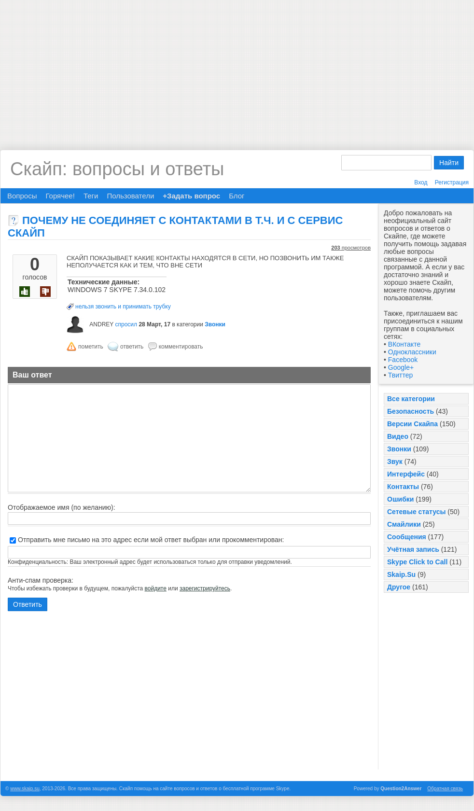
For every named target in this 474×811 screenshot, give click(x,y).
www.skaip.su (25, 788)
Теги (91, 196)
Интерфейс (406, 474)
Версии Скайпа (412, 424)
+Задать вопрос (191, 196)
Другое (398, 587)
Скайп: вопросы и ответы (117, 169)
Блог (236, 196)
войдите (156, 588)
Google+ (401, 367)
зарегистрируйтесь (205, 588)
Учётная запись (413, 549)
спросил (126, 324)
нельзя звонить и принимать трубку (123, 306)
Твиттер (400, 375)
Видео (397, 436)
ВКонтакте (404, 344)
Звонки (399, 449)
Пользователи (130, 196)
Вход (420, 182)
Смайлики (404, 524)
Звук (395, 461)
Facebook (403, 360)
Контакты (403, 486)
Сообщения (406, 537)
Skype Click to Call (417, 562)
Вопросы (22, 196)
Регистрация (452, 182)
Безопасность (410, 411)
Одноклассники (412, 352)
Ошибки (400, 499)
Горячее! (59, 196)
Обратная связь (445, 788)
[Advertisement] (237, 67)
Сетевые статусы (416, 512)
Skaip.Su (401, 574)
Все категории (411, 399)
